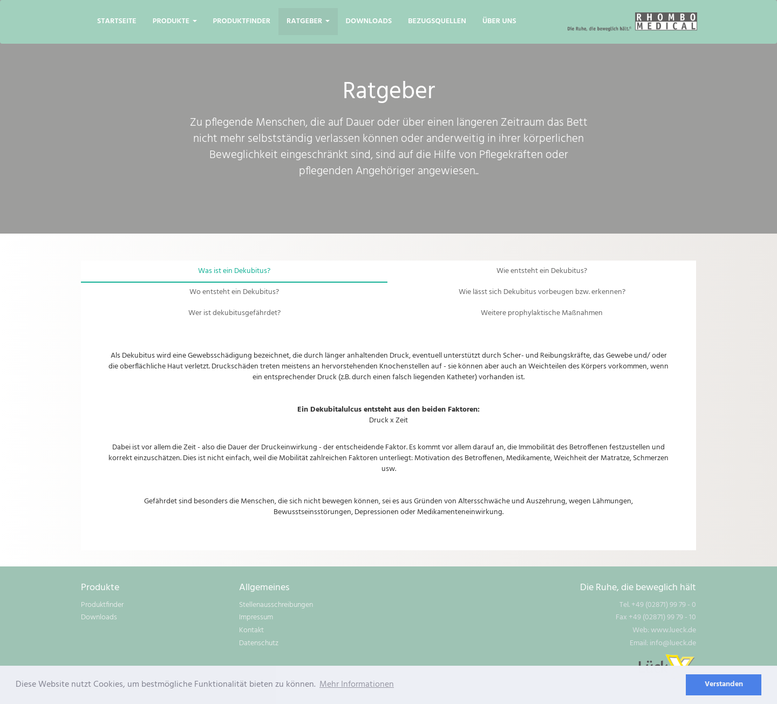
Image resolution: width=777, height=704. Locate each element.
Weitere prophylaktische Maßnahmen (542, 313)
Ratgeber (308, 21)
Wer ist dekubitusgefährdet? (234, 313)
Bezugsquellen (437, 21)
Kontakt (251, 630)
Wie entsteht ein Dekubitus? (541, 271)
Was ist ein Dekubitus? (234, 271)
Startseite (117, 21)
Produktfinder (242, 21)
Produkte (175, 21)
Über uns (499, 21)
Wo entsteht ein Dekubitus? (234, 292)
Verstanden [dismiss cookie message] (724, 684)
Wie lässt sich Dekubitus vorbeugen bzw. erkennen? (542, 292)
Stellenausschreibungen (276, 605)
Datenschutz (258, 643)
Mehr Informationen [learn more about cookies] (356, 685)
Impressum (256, 617)
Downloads (369, 21)
